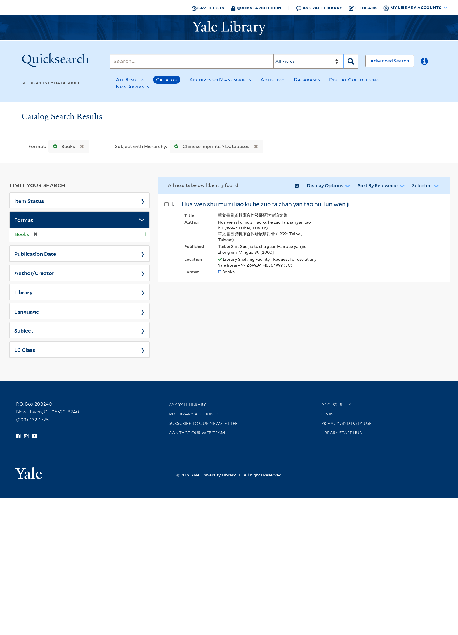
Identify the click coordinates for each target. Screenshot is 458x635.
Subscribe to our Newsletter (203, 423)
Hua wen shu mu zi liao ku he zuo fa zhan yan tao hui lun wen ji (265, 204)
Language (26, 311)
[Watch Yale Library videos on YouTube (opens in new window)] (34, 436)
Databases (307, 79)
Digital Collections (354, 79)
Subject (23, 330)
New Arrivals (132, 87)
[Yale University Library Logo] (229, 28)
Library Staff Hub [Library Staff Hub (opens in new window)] (341, 432)
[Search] (191, 61)
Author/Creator (34, 272)
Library (23, 291)
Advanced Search (389, 61)
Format (23, 219)
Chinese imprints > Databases (210, 146)
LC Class (24, 349)
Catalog (166, 79)
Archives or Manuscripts (220, 79)
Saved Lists (208, 8)
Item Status (29, 200)
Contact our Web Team (197, 432)
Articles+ (273, 79)
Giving (329, 414)
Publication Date (35, 253)
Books (63, 146)
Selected (422, 185)
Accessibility (336, 404)
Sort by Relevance (378, 185)
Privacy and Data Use (346, 423)
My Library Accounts (194, 414)
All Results (130, 79)
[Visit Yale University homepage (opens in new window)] (28, 471)
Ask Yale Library (319, 8)
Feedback (363, 8)
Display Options (325, 185)
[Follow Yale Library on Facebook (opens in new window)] (18, 436)
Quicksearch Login (256, 8)
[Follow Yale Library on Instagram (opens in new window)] (26, 436)
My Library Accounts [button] (412, 8)
